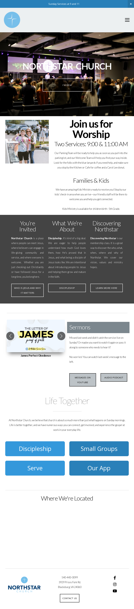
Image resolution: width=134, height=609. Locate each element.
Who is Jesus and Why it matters (27, 290)
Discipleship (67, 287)
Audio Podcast (113, 377)
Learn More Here (106, 287)
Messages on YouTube (82, 380)
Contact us (69, 598)
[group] (36, 336)
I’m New (67, 85)
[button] (10, 336)
